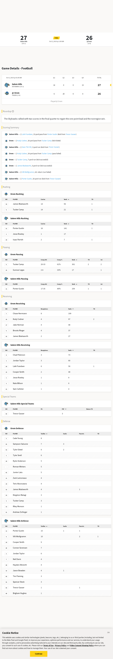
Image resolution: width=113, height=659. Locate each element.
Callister (18, 389)
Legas (18, 270)
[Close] (109, 635)
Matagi (19, 495)
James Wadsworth (24, 166)
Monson (18, 506)
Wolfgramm (19, 536)
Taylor (19, 360)
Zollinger (20, 512)
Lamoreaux (20, 478)
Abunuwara (20, 483)
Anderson (19, 461)
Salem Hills (23, 41)
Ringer (18, 330)
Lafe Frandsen (27, 134)
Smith (18, 372)
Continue (38, 656)
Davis (17, 559)
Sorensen (20, 548)
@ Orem (89, 41)
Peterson (19, 355)
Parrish (18, 239)
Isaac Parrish (27, 147)
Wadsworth (20, 204)
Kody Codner (22, 140)
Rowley (18, 234)
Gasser (18, 413)
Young (18, 438)
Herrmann (20, 313)
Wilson (18, 383)
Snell (17, 455)
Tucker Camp (47, 140)
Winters (19, 466)
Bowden (19, 570)
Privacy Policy (60, 648)
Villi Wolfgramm (28, 172)
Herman (18, 325)
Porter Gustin (52, 134)
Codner (18, 319)
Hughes (20, 593)
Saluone (20, 444)
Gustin (18, 228)
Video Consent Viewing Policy (82, 648)
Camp (18, 209)
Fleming (18, 576)
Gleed (17, 449)
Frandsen (19, 366)
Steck (18, 582)
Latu (17, 472)
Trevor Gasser (71, 134)
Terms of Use (48, 648)
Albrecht (20, 565)
